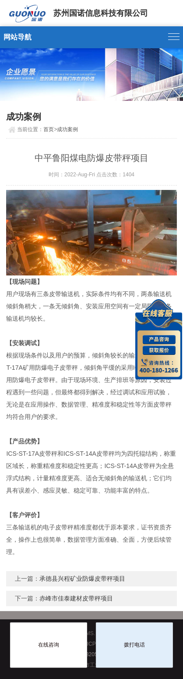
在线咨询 (48, 645)
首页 (48, 129)
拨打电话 (134, 645)
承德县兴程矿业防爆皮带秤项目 (82, 578)
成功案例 (67, 129)
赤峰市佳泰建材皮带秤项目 (76, 598)
